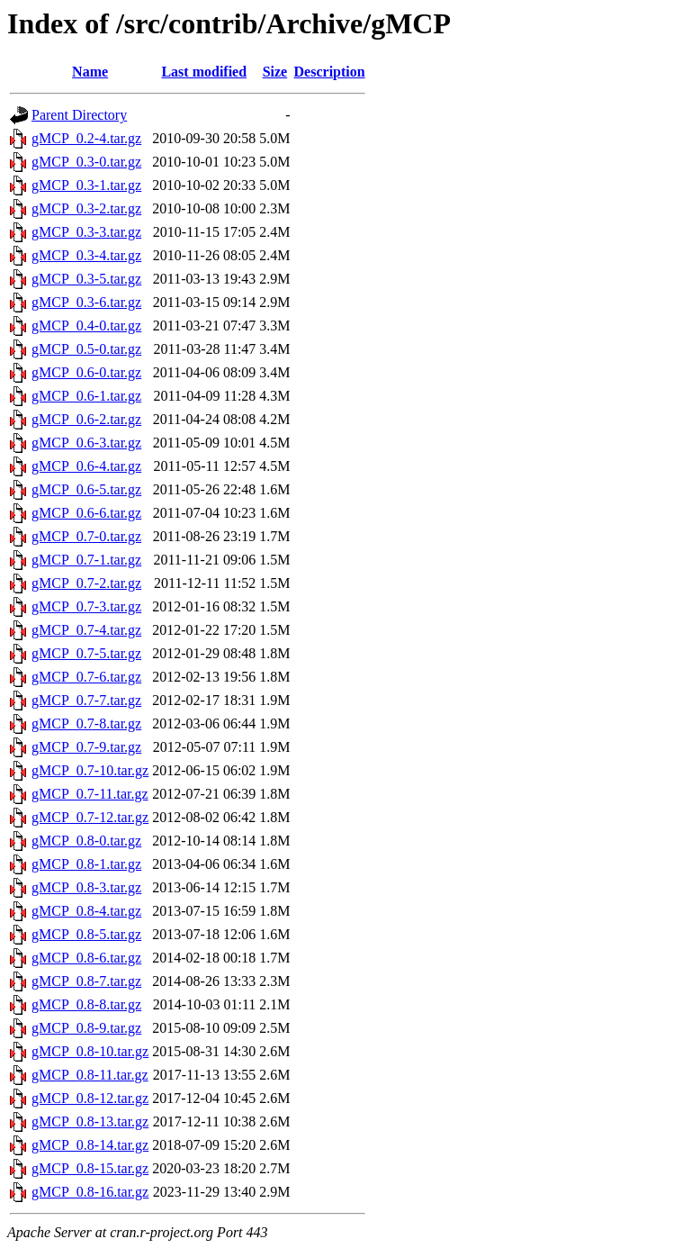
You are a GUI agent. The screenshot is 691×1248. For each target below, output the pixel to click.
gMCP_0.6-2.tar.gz (86, 419)
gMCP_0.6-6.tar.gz (86, 512)
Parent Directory (79, 114)
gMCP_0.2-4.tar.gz (86, 138)
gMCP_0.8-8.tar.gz (86, 1004)
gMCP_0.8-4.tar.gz (86, 910)
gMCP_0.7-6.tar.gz (86, 676)
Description (329, 71)
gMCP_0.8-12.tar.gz (89, 1098)
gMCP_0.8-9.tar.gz (86, 1027)
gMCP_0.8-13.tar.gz (89, 1121)
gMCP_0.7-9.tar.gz (86, 747)
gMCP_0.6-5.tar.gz (86, 489)
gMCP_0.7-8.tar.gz (86, 723)
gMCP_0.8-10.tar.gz (89, 1051)
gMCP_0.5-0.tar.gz (86, 349)
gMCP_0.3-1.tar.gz (86, 185)
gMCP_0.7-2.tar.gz (86, 583)
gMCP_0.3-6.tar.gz (86, 302)
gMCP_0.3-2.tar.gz (86, 208)
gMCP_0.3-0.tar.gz (86, 161)
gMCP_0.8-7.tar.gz (86, 981)
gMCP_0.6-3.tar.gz (86, 442)
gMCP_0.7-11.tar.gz (89, 793)
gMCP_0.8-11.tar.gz (89, 1074)
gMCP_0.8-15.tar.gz (89, 1168)
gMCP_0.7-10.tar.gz (89, 770)
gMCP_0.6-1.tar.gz (86, 395)
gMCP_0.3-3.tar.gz (86, 232)
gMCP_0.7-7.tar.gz (86, 700)
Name (90, 71)
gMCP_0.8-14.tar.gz (89, 1145)
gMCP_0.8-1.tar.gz (86, 864)
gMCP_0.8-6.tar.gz (86, 957)
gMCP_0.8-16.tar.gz (89, 1191)
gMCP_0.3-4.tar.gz (86, 255)
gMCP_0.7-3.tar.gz (86, 606)
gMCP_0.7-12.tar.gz (89, 817)
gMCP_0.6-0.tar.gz (86, 372)
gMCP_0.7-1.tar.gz (86, 559)
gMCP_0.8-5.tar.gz (86, 934)
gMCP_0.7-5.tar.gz (86, 653)
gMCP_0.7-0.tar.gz (86, 536)
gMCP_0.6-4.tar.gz (86, 466)
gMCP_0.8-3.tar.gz (86, 887)
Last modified (204, 71)
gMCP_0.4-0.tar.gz (86, 325)
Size (275, 71)
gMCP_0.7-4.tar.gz (86, 630)
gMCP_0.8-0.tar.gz (86, 840)
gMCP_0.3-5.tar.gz (86, 278)
